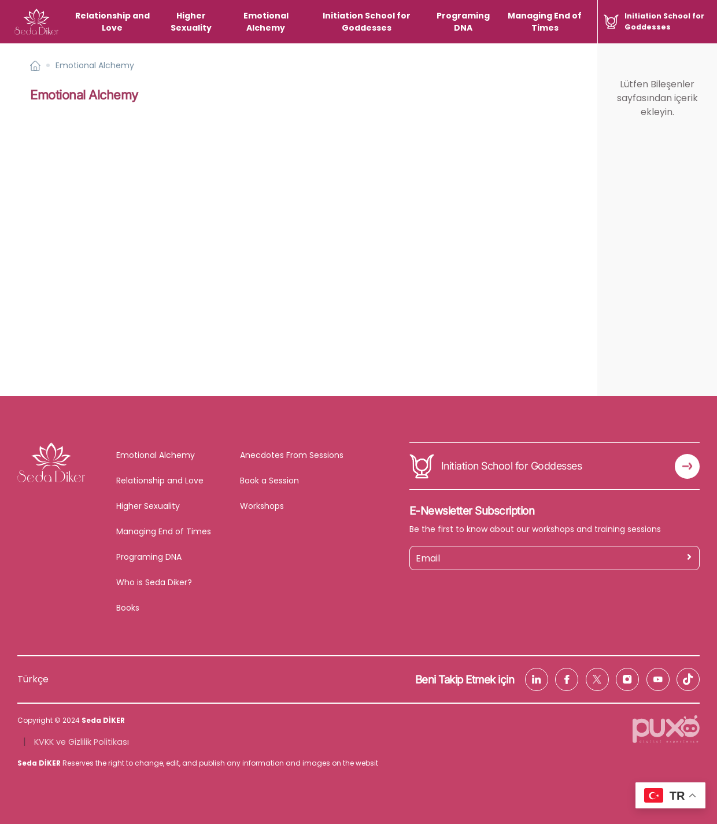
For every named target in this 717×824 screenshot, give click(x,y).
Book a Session (269, 480)
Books (127, 608)
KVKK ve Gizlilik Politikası (81, 742)
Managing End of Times (545, 22)
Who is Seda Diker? (154, 582)
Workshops (262, 506)
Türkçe (33, 679)
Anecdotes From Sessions (291, 455)
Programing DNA (463, 22)
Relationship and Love (112, 22)
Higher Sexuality (191, 22)
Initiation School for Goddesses (367, 22)
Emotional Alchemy (266, 22)
